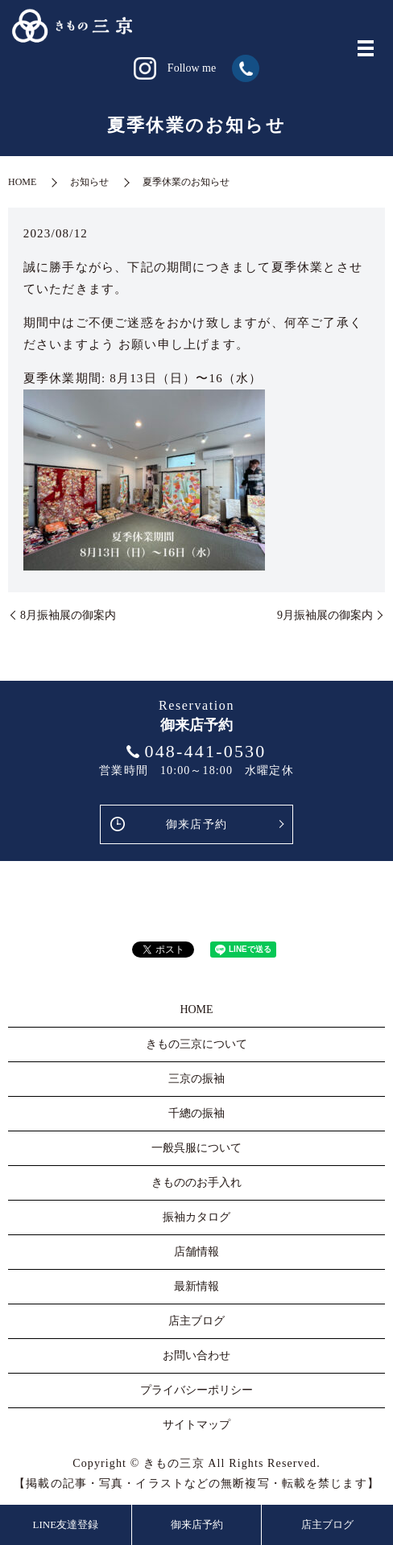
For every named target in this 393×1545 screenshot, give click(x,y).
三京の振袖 (196, 1079)
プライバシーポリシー (196, 1390)
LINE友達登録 (66, 1524)
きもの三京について (196, 1044)
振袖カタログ (196, 1217)
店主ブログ (327, 1524)
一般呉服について (196, 1148)
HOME (22, 181)
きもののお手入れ (196, 1182)
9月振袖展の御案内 (325, 615)
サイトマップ (196, 1425)
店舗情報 (196, 1252)
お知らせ (89, 181)
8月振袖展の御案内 (68, 615)
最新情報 (196, 1286)
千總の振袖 (196, 1113)
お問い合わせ (196, 1355)
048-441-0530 (205, 751)
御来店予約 (196, 824)
